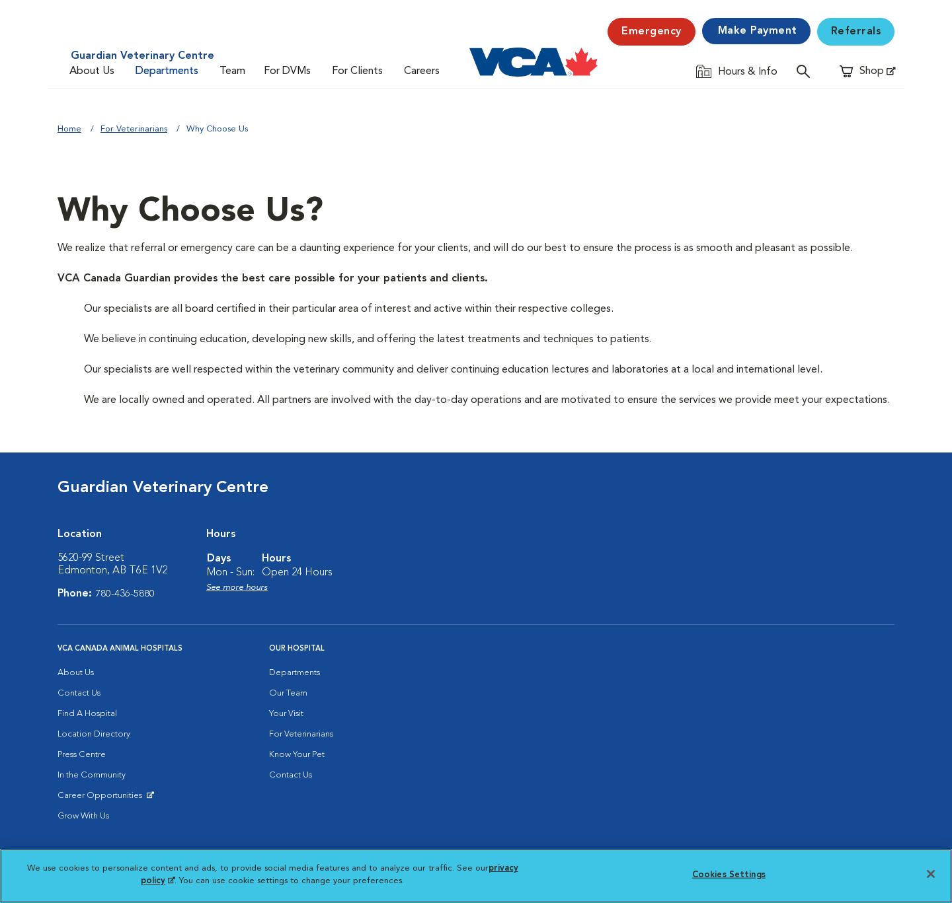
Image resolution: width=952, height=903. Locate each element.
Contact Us (79, 693)
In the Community (92, 775)
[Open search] (806, 71)
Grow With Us (83, 816)
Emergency (651, 31)
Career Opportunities (102, 798)
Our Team (288, 693)
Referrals (856, 31)
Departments (167, 71)
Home (69, 129)
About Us (91, 71)
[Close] (930, 873)
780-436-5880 (125, 594)
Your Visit (286, 713)
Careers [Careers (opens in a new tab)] (422, 71)
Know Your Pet (297, 754)
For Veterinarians (133, 129)
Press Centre (82, 754)
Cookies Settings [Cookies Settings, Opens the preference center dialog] (729, 875)
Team (232, 71)
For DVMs (287, 71)
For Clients (357, 71)
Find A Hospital (87, 713)
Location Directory (94, 734)
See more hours (237, 587)
